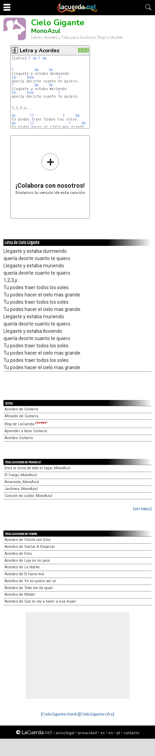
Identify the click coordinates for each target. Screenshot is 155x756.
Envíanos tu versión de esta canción (50, 173)
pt (118, 732)
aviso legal (65, 732)
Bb (14, 77)
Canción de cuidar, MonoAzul (28, 495)
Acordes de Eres (18, 553)
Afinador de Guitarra (21, 416)
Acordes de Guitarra (21, 409)
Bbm (30, 77)
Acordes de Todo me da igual (28, 588)
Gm (34, 58)
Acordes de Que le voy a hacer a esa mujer (40, 601)
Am (44, 58)
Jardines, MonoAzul (21, 489)
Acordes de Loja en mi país (27, 560)
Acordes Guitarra (18, 438)
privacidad (87, 732)
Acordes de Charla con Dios (27, 539)
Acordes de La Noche (22, 567)
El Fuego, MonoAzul (20, 475)
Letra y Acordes (40, 50)
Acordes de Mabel (19, 594)
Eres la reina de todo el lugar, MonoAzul (37, 468)
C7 (32, 115)
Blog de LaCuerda (25, 424)
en (110, 732)
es (102, 732)
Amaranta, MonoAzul (21, 482)
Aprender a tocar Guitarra (25, 431)
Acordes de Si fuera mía (24, 574)
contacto (131, 732)
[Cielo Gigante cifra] (96, 714)
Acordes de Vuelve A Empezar (29, 546)
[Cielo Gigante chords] (60, 714)
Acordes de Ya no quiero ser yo (30, 581)
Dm (51, 70)
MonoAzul (46, 31)
